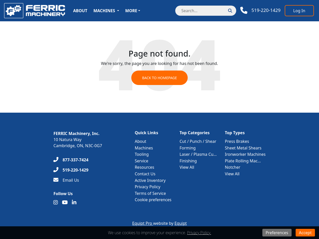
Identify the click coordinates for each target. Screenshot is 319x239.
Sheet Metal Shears (243, 148)
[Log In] (299, 10)
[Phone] (260, 10)
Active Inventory (150, 180)
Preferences (277, 232)
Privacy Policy (147, 187)
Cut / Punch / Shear (198, 141)
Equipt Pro (142, 223)
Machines (104, 10)
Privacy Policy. (199, 232)
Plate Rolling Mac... (243, 161)
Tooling (142, 154)
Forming (188, 148)
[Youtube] (65, 202)
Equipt (180, 223)
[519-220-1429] (70, 170)
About (80, 10)
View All (187, 167)
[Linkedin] (74, 202)
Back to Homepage (159, 77)
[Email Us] (66, 180)
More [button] (131, 10)
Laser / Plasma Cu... (198, 154)
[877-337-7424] (70, 160)
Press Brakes (237, 141)
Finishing (188, 161)
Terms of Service (150, 193)
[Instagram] (55, 202)
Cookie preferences (153, 199)
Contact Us (145, 174)
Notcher (232, 167)
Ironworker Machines (245, 154)
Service (141, 161)
